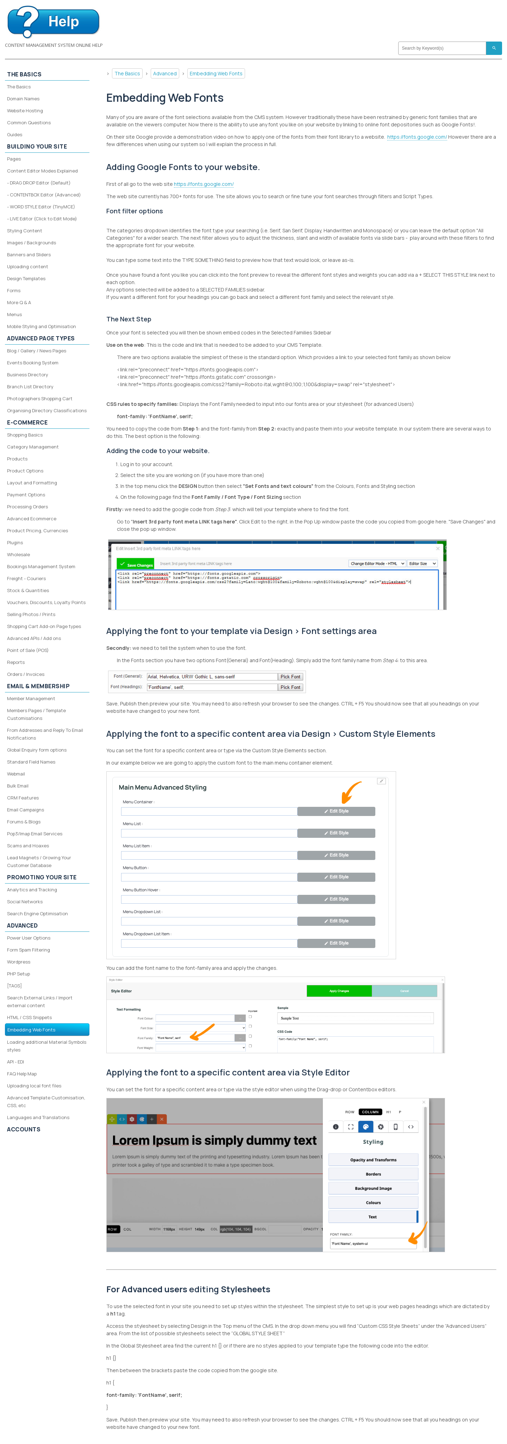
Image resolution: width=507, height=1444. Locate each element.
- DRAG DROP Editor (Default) (39, 183)
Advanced (165, 73)
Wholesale (18, 554)
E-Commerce (27, 422)
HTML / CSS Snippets (29, 1017)
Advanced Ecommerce (31, 518)
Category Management (33, 447)
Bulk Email (18, 786)
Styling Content (24, 230)
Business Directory (27, 374)
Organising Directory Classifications (47, 410)
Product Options (25, 470)
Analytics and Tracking (32, 889)
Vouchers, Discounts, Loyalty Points (46, 602)
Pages (14, 159)
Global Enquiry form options (37, 750)
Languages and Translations (38, 1117)
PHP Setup (18, 974)
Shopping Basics (25, 435)
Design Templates (26, 278)
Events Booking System (32, 362)
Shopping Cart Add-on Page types (44, 626)
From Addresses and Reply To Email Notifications (45, 734)
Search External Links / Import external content (40, 1001)
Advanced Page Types (41, 338)
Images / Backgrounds (31, 242)
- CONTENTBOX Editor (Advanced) (44, 195)
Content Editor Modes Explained (42, 171)
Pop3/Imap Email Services (34, 833)
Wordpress (18, 962)
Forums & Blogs (23, 821)
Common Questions (29, 122)
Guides (14, 134)
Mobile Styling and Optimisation (41, 326)
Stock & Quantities (28, 590)
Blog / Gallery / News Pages (36, 350)
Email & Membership (38, 686)
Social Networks (25, 901)
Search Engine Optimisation (37, 913)
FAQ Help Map (22, 1074)
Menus (14, 314)
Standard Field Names (31, 762)
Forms (13, 290)
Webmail (16, 774)
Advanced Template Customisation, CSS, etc (46, 1101)
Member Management (31, 698)
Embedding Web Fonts (216, 73)
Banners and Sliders (29, 254)
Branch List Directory (30, 386)
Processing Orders (27, 506)
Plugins (15, 542)
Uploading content (27, 266)
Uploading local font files (34, 1085)
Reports (16, 662)
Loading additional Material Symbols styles (46, 1046)
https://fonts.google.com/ (417, 136)
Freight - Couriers (26, 578)
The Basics (127, 73)
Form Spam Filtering (28, 950)
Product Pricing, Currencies (37, 530)
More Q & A (19, 302)
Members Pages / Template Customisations (36, 714)
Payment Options (26, 494)
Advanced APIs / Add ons (34, 638)
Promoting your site (42, 877)
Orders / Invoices (25, 674)
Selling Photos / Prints (31, 614)
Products (17, 459)
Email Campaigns (25, 809)
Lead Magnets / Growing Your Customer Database (39, 861)
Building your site (37, 146)
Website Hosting (25, 110)
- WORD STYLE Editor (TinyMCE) (41, 206)
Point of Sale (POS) (28, 650)
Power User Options (28, 938)
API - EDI (15, 1062)
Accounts (23, 1129)
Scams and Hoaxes (28, 845)
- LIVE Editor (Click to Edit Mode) (42, 218)
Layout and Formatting (32, 482)
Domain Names (23, 98)
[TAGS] (14, 985)
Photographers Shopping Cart (40, 398)
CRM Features (23, 798)
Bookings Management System (41, 566)
